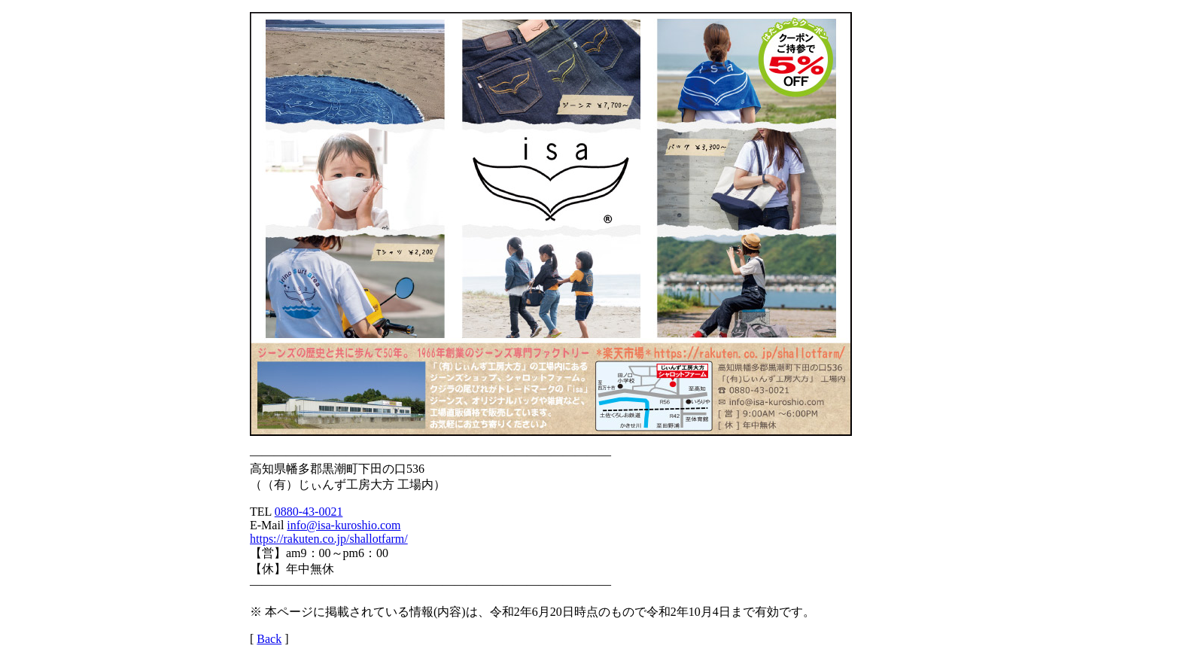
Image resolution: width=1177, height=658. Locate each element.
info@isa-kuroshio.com (343, 525)
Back (269, 638)
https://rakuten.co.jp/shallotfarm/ (329, 538)
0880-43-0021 (309, 511)
